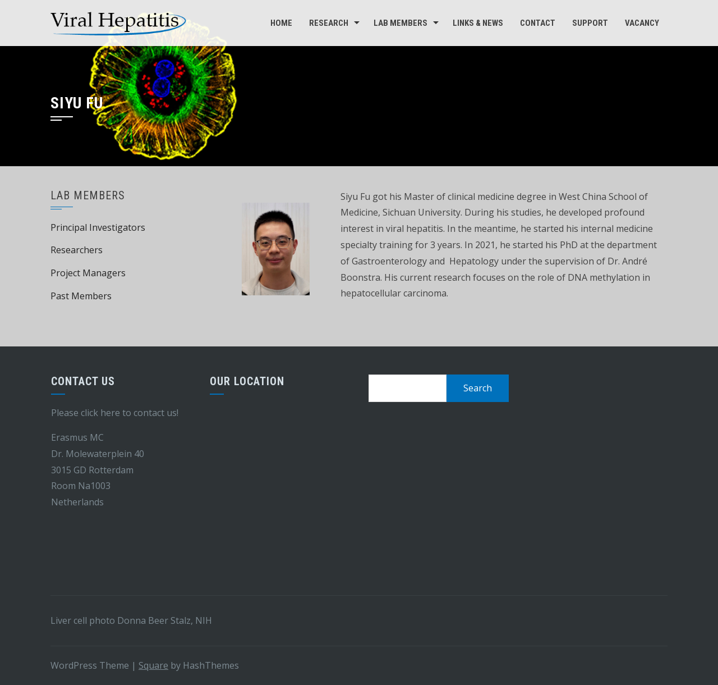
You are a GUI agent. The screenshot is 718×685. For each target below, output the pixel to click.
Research (328, 23)
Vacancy (642, 23)
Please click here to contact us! (114, 413)
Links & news (478, 23)
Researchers (76, 250)
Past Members (81, 296)
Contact (537, 23)
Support (590, 23)
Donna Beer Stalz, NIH (164, 620)
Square (153, 665)
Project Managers (88, 273)
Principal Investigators (97, 227)
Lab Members (400, 23)
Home (281, 23)
